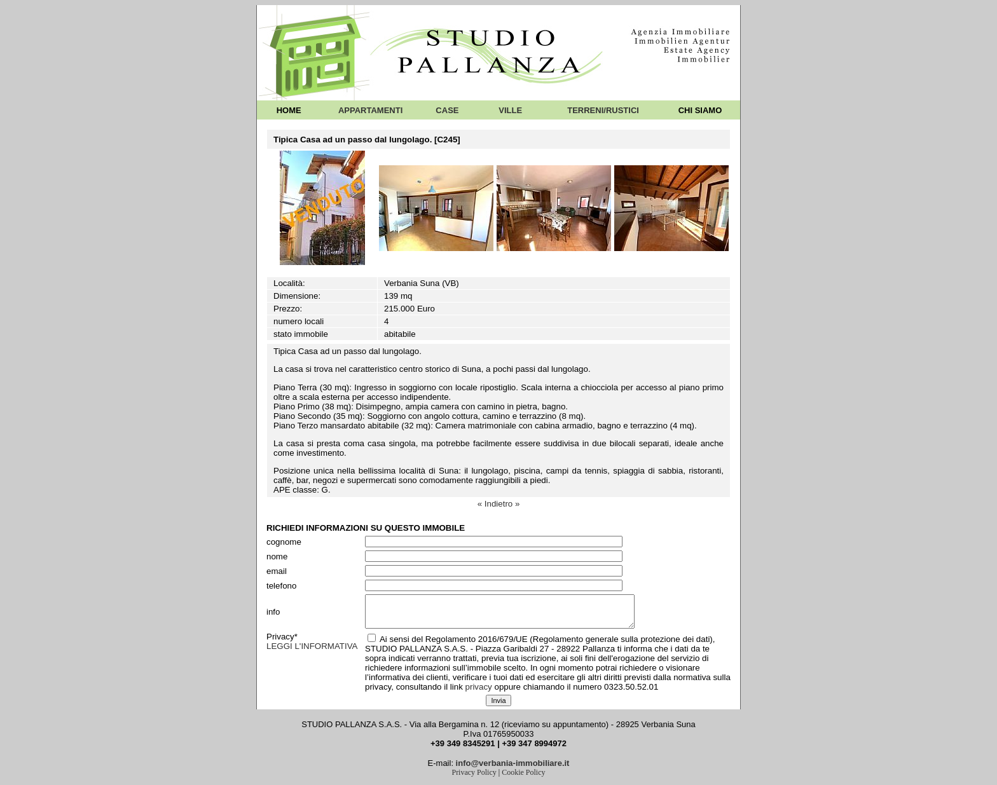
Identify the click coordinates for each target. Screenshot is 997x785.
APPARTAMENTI (370, 110)
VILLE (510, 110)
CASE (447, 110)
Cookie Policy (523, 772)
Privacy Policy (473, 772)
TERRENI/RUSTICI (603, 110)
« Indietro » (499, 504)
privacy (478, 687)
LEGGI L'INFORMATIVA (312, 646)
